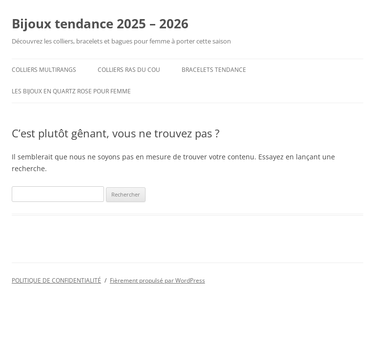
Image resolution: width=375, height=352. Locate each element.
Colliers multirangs (44, 70)
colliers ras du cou (129, 70)
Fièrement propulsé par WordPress (157, 280)
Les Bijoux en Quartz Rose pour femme (71, 91)
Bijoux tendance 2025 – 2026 (100, 23)
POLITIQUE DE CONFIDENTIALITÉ (56, 280)
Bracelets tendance (214, 70)
